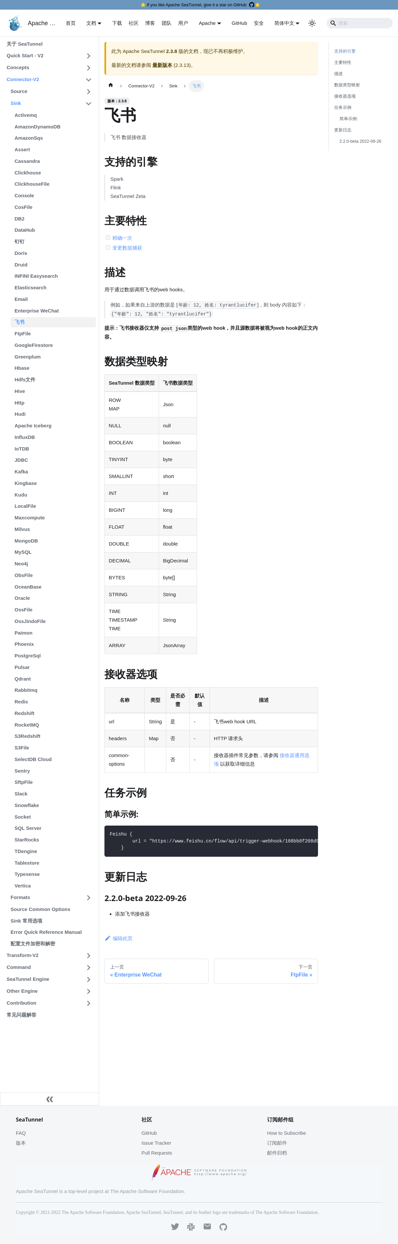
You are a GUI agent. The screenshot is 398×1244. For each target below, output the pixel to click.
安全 (259, 23)
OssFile (23, 609)
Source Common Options (40, 909)
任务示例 (342, 107)
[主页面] (110, 86)
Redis (21, 701)
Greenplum (28, 356)
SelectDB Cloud (33, 759)
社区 (134, 23)
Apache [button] (207, 23)
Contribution (21, 1003)
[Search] (360, 23)
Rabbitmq (26, 690)
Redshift (24, 713)
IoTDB (22, 449)
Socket (23, 817)
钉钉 (19, 241)
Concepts (18, 67)
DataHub (25, 230)
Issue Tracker (156, 1143)
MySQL (23, 552)
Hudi (20, 414)
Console (24, 195)
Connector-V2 (23, 79)
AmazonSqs (29, 138)
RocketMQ (27, 725)
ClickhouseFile (32, 184)
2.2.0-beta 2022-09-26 (360, 141)
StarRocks (27, 839)
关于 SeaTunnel (25, 44)
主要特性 (342, 62)
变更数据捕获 (127, 248)
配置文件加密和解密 (33, 943)
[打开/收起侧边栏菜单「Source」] (88, 91)
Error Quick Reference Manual (46, 932)
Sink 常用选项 (26, 921)
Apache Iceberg (33, 425)
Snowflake (27, 805)
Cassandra (27, 161)
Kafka (21, 471)
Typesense (27, 874)
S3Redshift (27, 736)
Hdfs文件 (25, 379)
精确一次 (122, 238)
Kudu (21, 495)
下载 (117, 23)
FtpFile (23, 333)
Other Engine (22, 991)
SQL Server (28, 828)
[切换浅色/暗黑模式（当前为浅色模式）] (312, 23)
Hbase (22, 368)
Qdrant (23, 679)
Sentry (22, 771)
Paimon (23, 633)
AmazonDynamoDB (37, 126)
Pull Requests (156, 1153)
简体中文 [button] (284, 23)
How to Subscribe (286, 1133)
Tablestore (27, 863)
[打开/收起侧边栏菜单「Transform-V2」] (88, 955)
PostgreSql (28, 655)
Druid (21, 264)
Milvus (22, 529)
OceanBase (28, 587)
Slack (21, 793)
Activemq (26, 115)
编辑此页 (118, 938)
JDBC (21, 460)
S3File (22, 747)
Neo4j (21, 563)
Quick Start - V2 (25, 55)
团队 (167, 23)
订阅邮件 (277, 1143)
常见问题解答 (21, 1015)
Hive (20, 391)
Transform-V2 (23, 955)
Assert (22, 149)
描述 (338, 73)
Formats (20, 897)
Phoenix (24, 644)
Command (19, 967)
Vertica (23, 885)
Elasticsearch (31, 287)
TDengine (26, 851)
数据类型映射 (347, 84)
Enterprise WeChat (37, 310)
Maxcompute (30, 517)
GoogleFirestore (34, 345)
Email (21, 299)
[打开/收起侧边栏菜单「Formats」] (88, 897)
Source (19, 91)
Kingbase (26, 483)
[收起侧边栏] (49, 1099)
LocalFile (25, 506)
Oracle (22, 598)
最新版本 (162, 65)
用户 (183, 23)
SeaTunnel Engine (28, 979)
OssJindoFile (30, 621)
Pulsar (22, 667)
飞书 (19, 322)
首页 (71, 23)
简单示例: (348, 118)
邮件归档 (277, 1153)
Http (19, 403)
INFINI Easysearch (36, 276)
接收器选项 (345, 96)
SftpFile (24, 782)
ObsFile (24, 575)
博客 (150, 23)
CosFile (23, 207)
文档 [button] (91, 23)
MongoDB (26, 541)
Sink (16, 103)
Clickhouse (28, 172)
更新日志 (342, 129)
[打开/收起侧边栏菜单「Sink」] (88, 103)
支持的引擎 (345, 51)
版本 (21, 1143)
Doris (21, 253)
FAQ (21, 1133)
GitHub (239, 23)
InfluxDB (25, 437)
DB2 (19, 218)
